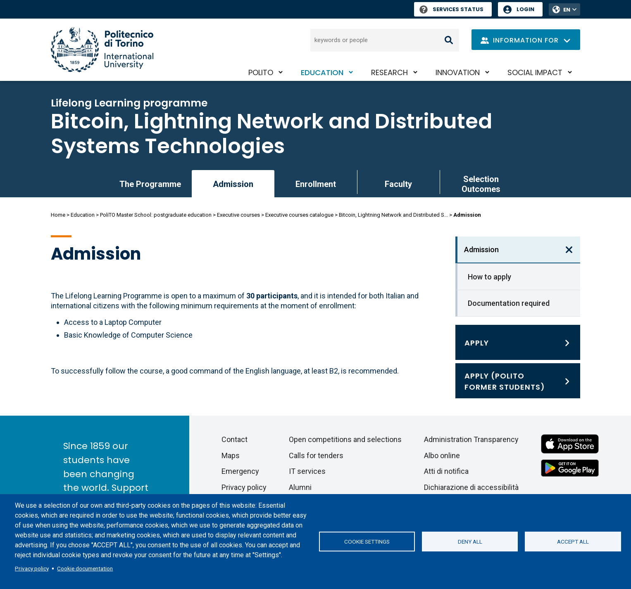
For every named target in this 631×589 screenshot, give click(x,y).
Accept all (573, 541)
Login (525, 9)
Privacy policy (32, 568)
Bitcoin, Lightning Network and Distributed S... (393, 215)
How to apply (489, 276)
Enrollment (315, 184)
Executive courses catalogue (299, 215)
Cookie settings (367, 541)
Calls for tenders (316, 455)
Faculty (398, 184)
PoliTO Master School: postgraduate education (156, 215)
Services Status (451, 9)
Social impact (534, 72)
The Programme (150, 184)
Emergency (240, 471)
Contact (234, 439)
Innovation (458, 72)
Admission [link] (233, 184)
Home (58, 215)
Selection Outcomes (481, 184)
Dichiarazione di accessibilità (471, 487)
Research (389, 72)
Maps (230, 455)
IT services (307, 471)
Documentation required (509, 303)
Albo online (442, 455)
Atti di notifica (446, 471)
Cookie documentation (85, 568)
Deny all (470, 541)
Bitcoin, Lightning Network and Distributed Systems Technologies (271, 134)
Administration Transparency (471, 439)
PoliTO (260, 72)
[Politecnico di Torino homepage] (102, 49)
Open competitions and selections (345, 439)
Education (322, 72)
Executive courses (238, 215)
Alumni (300, 487)
